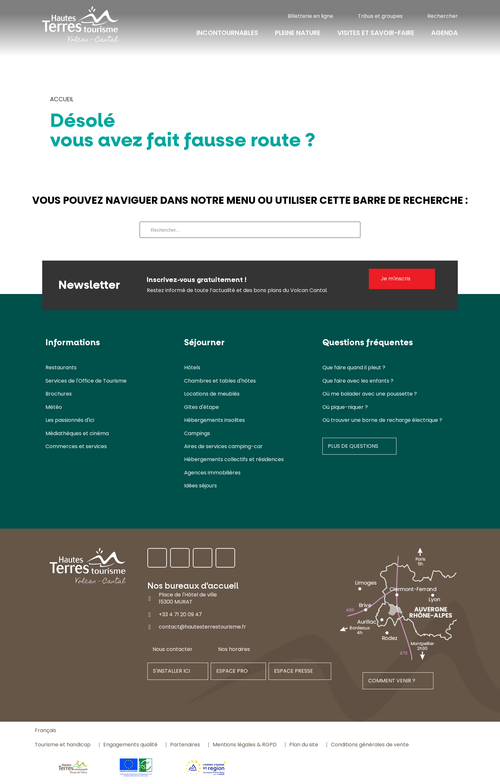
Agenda (444, 33)
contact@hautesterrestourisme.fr (202, 627)
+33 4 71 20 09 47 (180, 614)
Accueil (61, 99)
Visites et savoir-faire (375, 33)
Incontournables (227, 33)
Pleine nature (297, 33)
